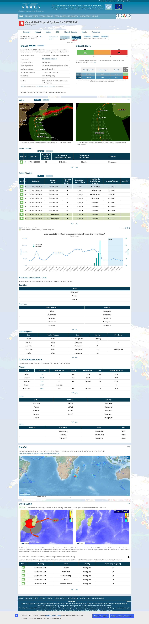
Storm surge (103, 70)
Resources (96, 32)
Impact (38, 32)
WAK (42, 388)
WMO (37, 86)
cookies (128, 600)
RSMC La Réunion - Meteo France (47, 86)
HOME (20, 16)
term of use (103, 1)
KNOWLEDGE (85, 16)
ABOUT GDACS (98, 597)
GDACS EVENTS (31, 16)
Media (84, 32)
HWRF (96, 36)
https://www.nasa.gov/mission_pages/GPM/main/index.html (39, 452)
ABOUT (95, 16)
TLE (42, 374)
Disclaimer (72, 600)
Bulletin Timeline (25, 173)
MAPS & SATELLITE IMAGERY (66, 16)
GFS (87, 36)
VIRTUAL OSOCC (46, 16)
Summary (26, 32)
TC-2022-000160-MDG (49, 59)
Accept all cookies (100, 616)
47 (25, 162)
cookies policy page (53, 615)
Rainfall (116, 70)
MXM (42, 378)
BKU (42, 385)
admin (128, 1)
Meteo (48, 32)
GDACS (23, 86)
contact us (111, 1)
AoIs (44, 277)
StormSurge (25, 502)
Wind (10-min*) (88, 70)
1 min (77, 39)
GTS (57, 32)
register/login (120, 1)
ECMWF (104, 36)
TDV (42, 381)
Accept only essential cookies (121, 616)
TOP (128, 99)
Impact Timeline (25, 148)
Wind (21, 100)
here (95, 62)
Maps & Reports (70, 32)
